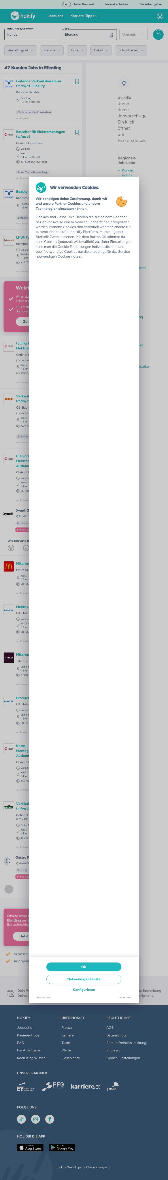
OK (84, 967)
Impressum (125, 997)
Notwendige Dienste (83, 979)
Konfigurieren (84, 990)
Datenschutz (43, 997)
